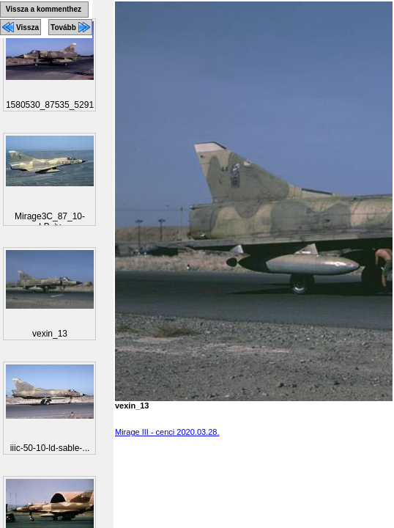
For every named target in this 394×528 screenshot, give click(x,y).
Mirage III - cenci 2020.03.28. (167, 432)
